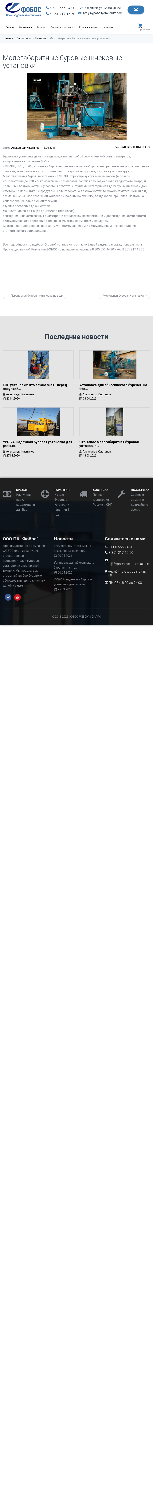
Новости (40, 38)
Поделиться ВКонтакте (133, 146)
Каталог (41, 27)
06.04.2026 (89, 398)
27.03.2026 (13, 455)
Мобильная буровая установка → (125, 295)
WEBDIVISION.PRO (90, 616)
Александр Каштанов (25, 147)
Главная (10, 27)
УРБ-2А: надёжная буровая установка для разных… (37, 444)
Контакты (108, 27)
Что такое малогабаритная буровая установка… (109, 444)
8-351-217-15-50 (60, 14)
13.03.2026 (89, 455)
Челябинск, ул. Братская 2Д (100, 8)
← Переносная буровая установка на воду (35, 295)
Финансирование (88, 27)
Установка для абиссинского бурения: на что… (113, 387)
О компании (25, 27)
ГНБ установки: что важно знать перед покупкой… (35, 387)
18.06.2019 (49, 147)
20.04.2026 (13, 398)
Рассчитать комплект (62, 27)
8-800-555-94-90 (60, 8)
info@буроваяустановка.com (100, 13)
